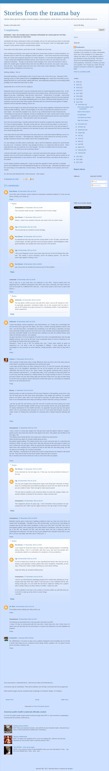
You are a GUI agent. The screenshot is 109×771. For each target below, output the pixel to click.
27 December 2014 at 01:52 (33, 576)
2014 (78, 102)
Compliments (81, 114)
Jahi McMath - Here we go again (24, 747)
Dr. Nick (12, 606)
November (81, 124)
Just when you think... (84, 117)
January (81, 153)
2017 (78, 93)
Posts (94, 182)
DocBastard (80, 47)
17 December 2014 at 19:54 (33, 545)
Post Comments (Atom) (41, 706)
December (81, 104)
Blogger (70, 768)
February (81, 150)
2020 (78, 85)
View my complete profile (82, 72)
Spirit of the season (83, 112)
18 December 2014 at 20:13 (27, 250)
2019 (78, 87)
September (81, 130)
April (79, 144)
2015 (78, 99)
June (80, 138)
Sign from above (82, 120)
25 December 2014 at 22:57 (28, 619)
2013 (78, 156)
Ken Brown (13, 191)
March (80, 147)
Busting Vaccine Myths (20, 726)
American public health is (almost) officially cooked (25, 712)
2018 (78, 90)
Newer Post (9, 699)
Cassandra (13, 638)
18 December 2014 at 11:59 (27, 558)
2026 (78, 82)
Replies (14, 204)
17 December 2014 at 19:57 (33, 217)
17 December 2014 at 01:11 (24, 359)
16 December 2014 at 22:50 (26, 321)
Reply (11, 199)
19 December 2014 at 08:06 (33, 264)
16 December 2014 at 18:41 (27, 191)
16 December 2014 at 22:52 (31, 300)
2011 (78, 162)
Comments (96, 185)
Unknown (18, 300)
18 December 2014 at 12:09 (27, 227)
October (81, 127)
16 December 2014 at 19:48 (26, 279)
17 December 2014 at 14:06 (33, 207)
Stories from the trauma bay (42, 13)
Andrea (12, 359)
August (80, 132)
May (79, 141)
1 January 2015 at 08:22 (25, 638)
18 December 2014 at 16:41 (33, 236)
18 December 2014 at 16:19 (33, 501)
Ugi (16, 227)
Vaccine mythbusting (20, 736)
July (79, 135)
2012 (78, 159)
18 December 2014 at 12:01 (27, 481)
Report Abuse (79, 169)
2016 (78, 96)
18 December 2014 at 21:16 (25, 606)
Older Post (64, 699)
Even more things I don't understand (85, 108)
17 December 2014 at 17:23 (28, 428)
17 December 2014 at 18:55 (28, 518)
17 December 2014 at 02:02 (24, 390)
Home (37, 699)
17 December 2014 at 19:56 (33, 469)
